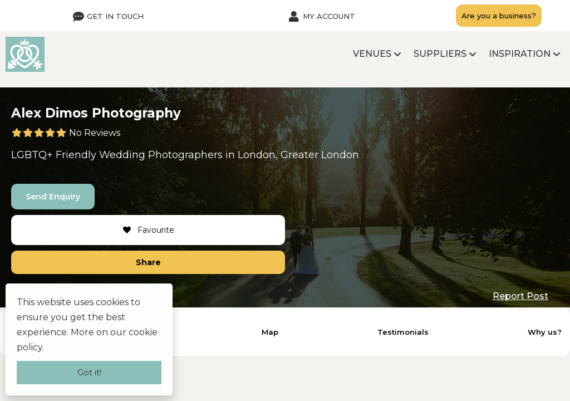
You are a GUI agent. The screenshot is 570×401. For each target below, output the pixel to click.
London (257, 155)
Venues (372, 53)
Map (270, 331)
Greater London (320, 155)
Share (148, 262)
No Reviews (94, 133)
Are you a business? (498, 16)
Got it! (89, 372)
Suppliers (440, 53)
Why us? (545, 331)
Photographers (185, 155)
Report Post (520, 296)
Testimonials (403, 331)
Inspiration (520, 53)
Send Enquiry (53, 197)
